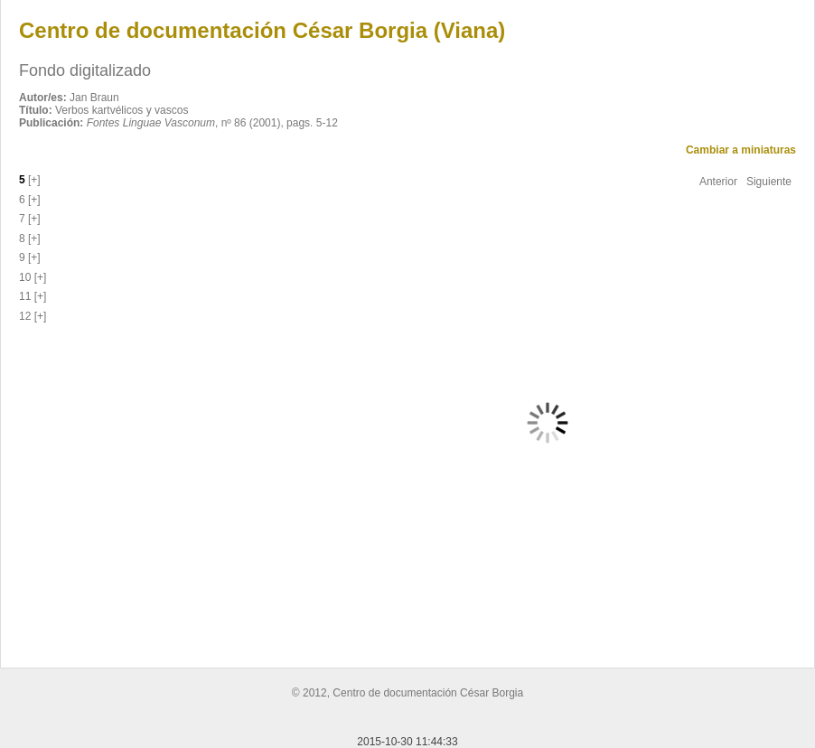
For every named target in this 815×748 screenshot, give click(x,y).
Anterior (718, 181)
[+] (33, 179)
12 (25, 316)
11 (25, 296)
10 (25, 277)
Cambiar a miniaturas (741, 150)
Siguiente (769, 181)
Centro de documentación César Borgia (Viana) (262, 30)
